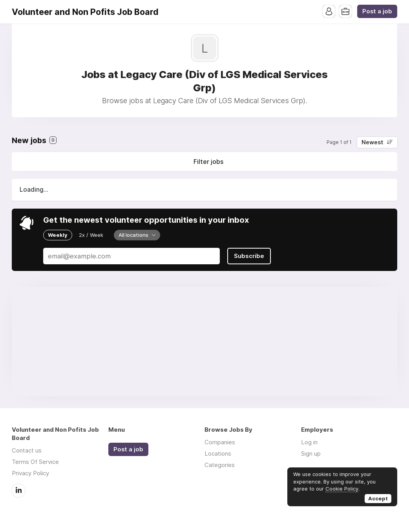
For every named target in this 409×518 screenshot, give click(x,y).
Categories (219, 465)
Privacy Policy (30, 473)
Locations (217, 453)
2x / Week (91, 235)
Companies (219, 442)
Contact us (27, 450)
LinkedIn (18, 490)
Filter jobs (208, 161)
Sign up (311, 453)
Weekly (58, 235)
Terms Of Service (35, 461)
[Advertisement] (204, 341)
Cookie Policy (341, 488)
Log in (309, 442)
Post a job (377, 11)
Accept (378, 498)
